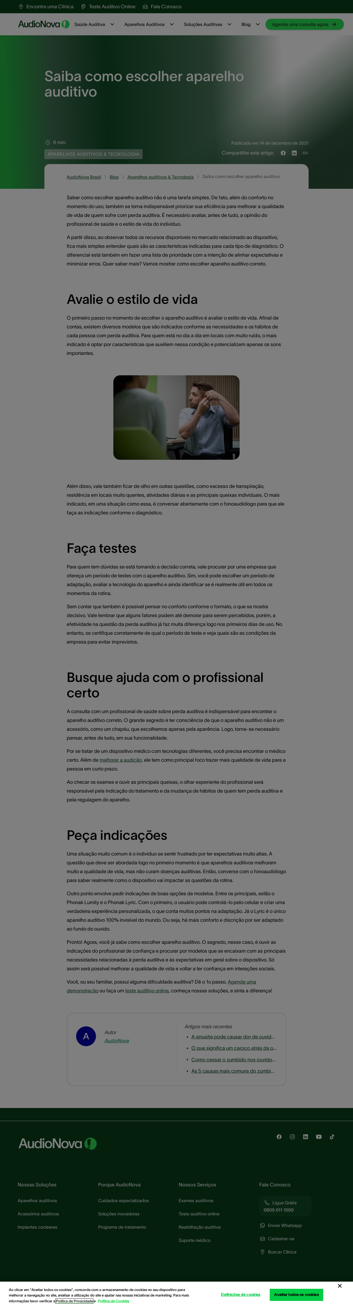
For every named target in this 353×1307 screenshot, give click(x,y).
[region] (176, 1294)
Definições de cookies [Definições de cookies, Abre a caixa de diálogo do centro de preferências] (240, 1294)
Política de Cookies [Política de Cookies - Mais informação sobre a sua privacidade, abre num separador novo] (113, 1301)
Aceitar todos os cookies (296, 1294)
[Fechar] (340, 1286)
